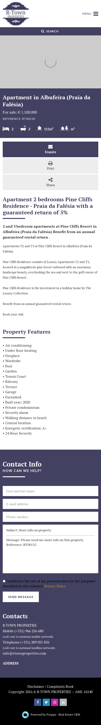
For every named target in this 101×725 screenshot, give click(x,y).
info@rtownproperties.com (24, 653)
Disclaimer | (36, 686)
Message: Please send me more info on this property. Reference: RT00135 (50, 554)
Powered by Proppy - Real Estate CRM (55, 714)
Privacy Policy (55, 586)
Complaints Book (60, 686)
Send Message (21, 596)
